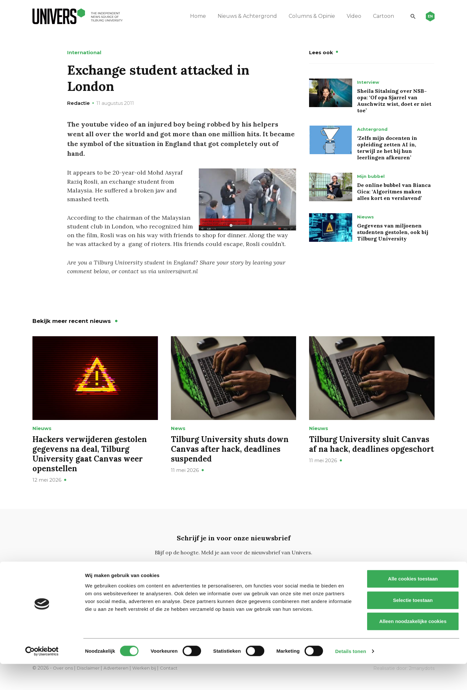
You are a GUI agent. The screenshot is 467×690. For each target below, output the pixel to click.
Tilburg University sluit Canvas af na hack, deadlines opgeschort (371, 452)
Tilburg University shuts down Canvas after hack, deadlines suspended (230, 457)
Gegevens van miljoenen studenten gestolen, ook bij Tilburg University (392, 232)
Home (194, 16)
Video (350, 16)
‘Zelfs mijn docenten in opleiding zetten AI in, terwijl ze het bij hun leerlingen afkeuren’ (387, 148)
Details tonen (350, 677)
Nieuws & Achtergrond (243, 16)
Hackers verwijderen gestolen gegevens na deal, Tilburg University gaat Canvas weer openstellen (89, 462)
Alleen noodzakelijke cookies (413, 647)
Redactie (78, 103)
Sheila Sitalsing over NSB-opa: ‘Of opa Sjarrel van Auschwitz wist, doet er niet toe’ (394, 101)
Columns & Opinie (308, 16)
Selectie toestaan (413, 626)
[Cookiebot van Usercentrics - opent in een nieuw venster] (42, 677)
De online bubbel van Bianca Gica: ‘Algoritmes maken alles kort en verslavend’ (394, 191)
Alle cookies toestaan (412, 605)
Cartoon (379, 16)
